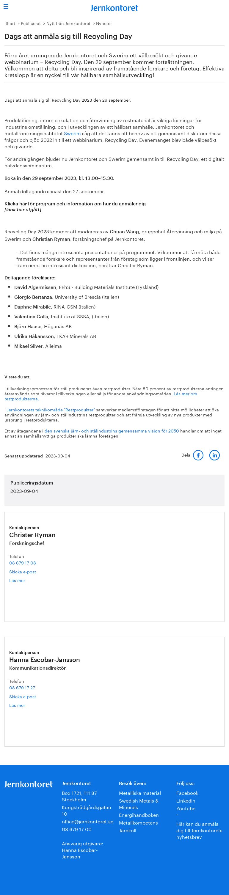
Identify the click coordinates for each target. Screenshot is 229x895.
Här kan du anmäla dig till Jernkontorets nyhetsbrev (199, 830)
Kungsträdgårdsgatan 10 (86, 810)
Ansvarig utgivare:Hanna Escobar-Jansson (82, 849)
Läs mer (25, 580)
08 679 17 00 (77, 828)
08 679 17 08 (22, 562)
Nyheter (104, 23)
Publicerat (31, 23)
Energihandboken (139, 814)
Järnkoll (127, 829)
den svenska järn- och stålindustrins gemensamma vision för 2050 (112, 430)
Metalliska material (140, 792)
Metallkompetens (138, 822)
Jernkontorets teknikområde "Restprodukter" (51, 409)
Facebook (187, 792)
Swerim (72, 132)
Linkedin (185, 800)
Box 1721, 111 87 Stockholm (79, 796)
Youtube (185, 807)
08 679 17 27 (22, 687)
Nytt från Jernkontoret (68, 23)
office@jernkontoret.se (87, 821)
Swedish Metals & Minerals (139, 803)
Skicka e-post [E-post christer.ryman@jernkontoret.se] (22, 571)
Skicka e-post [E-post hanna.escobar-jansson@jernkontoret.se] (22, 696)
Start (10, 23)
